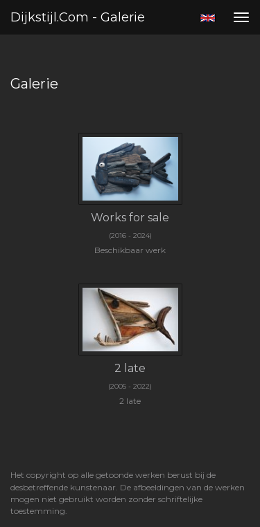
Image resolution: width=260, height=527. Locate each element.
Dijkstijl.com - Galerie (77, 17)
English (208, 18)
